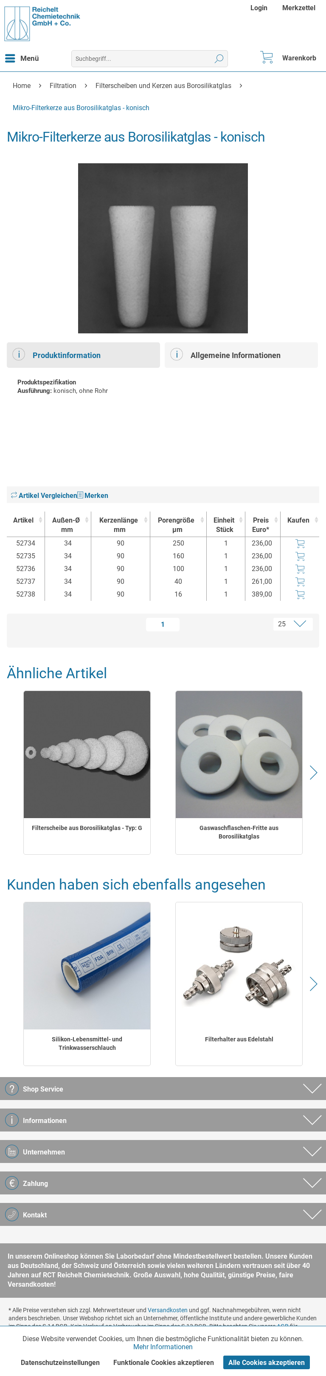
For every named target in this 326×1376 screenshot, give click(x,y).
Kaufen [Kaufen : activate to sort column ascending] (298, 520)
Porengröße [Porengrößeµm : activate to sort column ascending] (176, 525)
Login (258, 8)
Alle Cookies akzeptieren (266, 1363)
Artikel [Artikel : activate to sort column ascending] (23, 520)
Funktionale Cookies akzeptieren (163, 1363)
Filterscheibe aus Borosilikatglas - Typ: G (87, 827)
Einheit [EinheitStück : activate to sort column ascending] (223, 525)
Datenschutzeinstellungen (60, 1363)
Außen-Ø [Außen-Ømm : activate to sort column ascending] (65, 525)
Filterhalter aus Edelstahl (239, 1039)
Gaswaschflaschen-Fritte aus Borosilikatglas (239, 832)
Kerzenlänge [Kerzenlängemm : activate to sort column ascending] (118, 525)
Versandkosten (168, 1310)
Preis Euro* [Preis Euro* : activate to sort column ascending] (260, 525)
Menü (22, 57)
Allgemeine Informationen (225, 354)
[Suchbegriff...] (149, 58)
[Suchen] (219, 58)
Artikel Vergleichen (44, 496)
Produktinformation (56, 354)
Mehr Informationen (163, 1347)
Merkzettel (298, 8)
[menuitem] (260, 8)
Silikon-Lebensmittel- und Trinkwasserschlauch (87, 1043)
